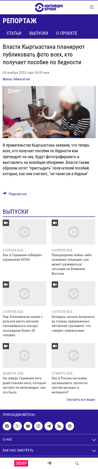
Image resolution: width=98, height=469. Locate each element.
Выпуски (38, 33)
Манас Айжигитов (16, 79)
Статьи (14, 33)
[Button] (15, 195)
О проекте (66, 33)
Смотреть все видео (81, 400)
